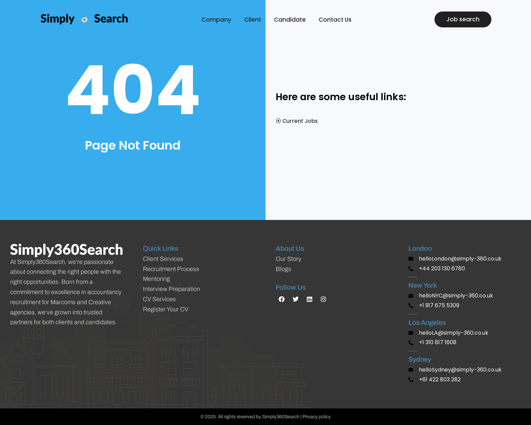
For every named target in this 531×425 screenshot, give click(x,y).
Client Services (163, 258)
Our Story (288, 258)
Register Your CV (165, 309)
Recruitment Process (171, 269)
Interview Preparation (171, 289)
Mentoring (156, 278)
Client (254, 20)
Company (218, 20)
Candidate (291, 20)
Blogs (283, 269)
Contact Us (335, 20)
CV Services (159, 299)
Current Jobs (300, 121)
